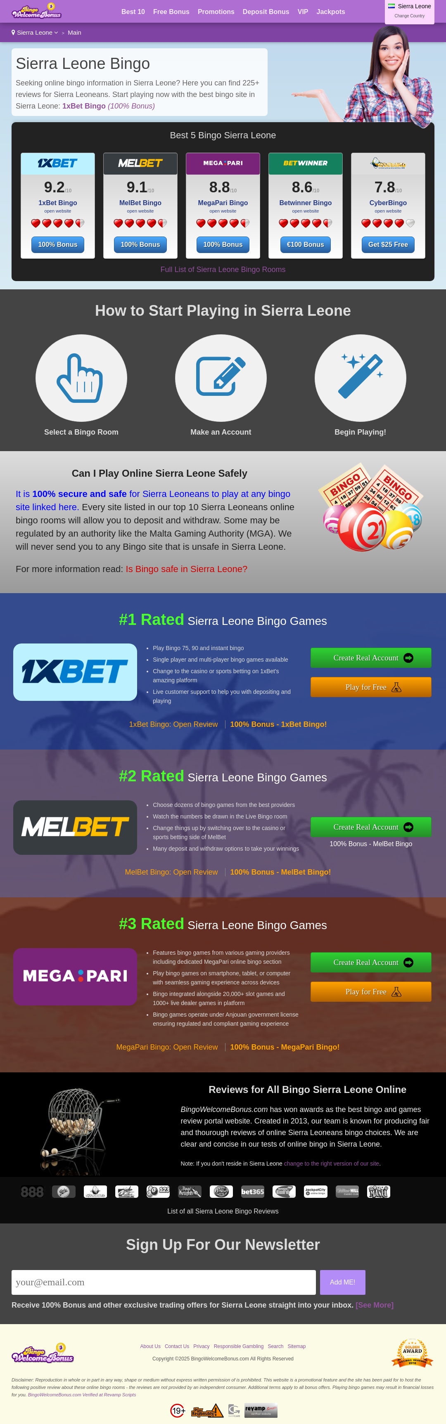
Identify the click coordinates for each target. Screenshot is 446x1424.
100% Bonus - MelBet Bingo (371, 843)
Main (74, 32)
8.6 (302, 187)
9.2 (54, 187)
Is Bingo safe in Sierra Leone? (187, 569)
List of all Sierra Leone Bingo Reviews (222, 1211)
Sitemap (296, 1346)
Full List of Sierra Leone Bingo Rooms (222, 269)
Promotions (216, 11)
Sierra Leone (35, 32)
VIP (303, 11)
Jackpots (331, 11)
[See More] (375, 1305)
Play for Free (366, 687)
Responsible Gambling (239, 1346)
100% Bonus (57, 244)
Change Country (410, 16)
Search (275, 1346)
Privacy (201, 1346)
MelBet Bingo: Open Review (171, 872)
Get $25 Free (388, 244)
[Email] (164, 1282)
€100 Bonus (305, 244)
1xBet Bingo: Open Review (173, 724)
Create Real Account (366, 657)
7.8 (385, 187)
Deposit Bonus (266, 11)
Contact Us (177, 1346)
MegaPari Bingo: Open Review (167, 1047)
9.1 (137, 187)
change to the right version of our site (331, 1163)
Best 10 (133, 11)
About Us (150, 1346)
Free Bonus (171, 11)
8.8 (219, 187)
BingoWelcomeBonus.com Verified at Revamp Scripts (82, 1394)
